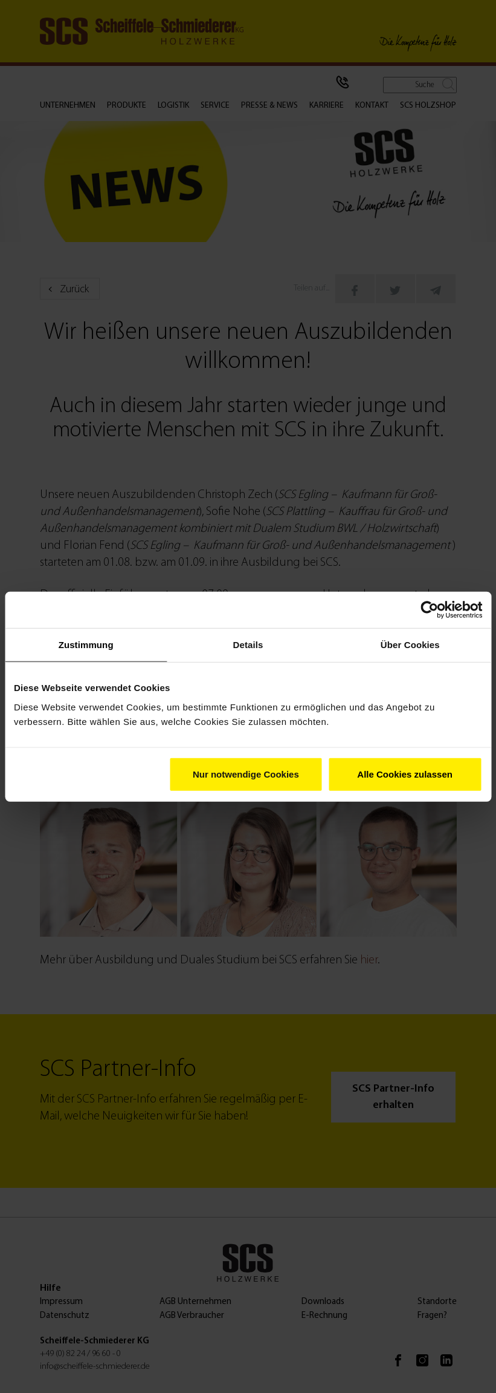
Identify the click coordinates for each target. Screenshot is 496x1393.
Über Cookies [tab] (410, 645)
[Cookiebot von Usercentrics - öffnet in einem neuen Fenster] (429, 610)
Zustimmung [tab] (86, 645)
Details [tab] (248, 645)
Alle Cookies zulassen (405, 774)
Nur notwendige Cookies (246, 774)
